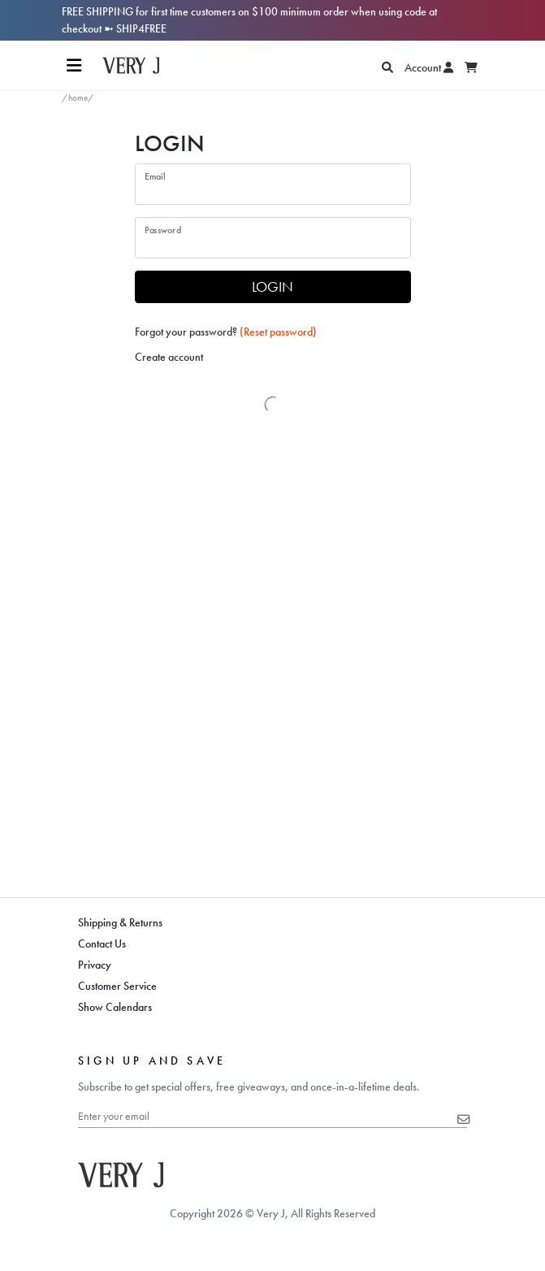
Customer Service (117, 985)
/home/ (78, 97)
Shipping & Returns (120, 922)
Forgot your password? (226, 331)
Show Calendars (115, 1007)
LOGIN (272, 287)
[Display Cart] (471, 67)
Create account (169, 356)
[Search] (387, 67)
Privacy (94, 964)
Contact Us (102, 943)
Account (428, 67)
